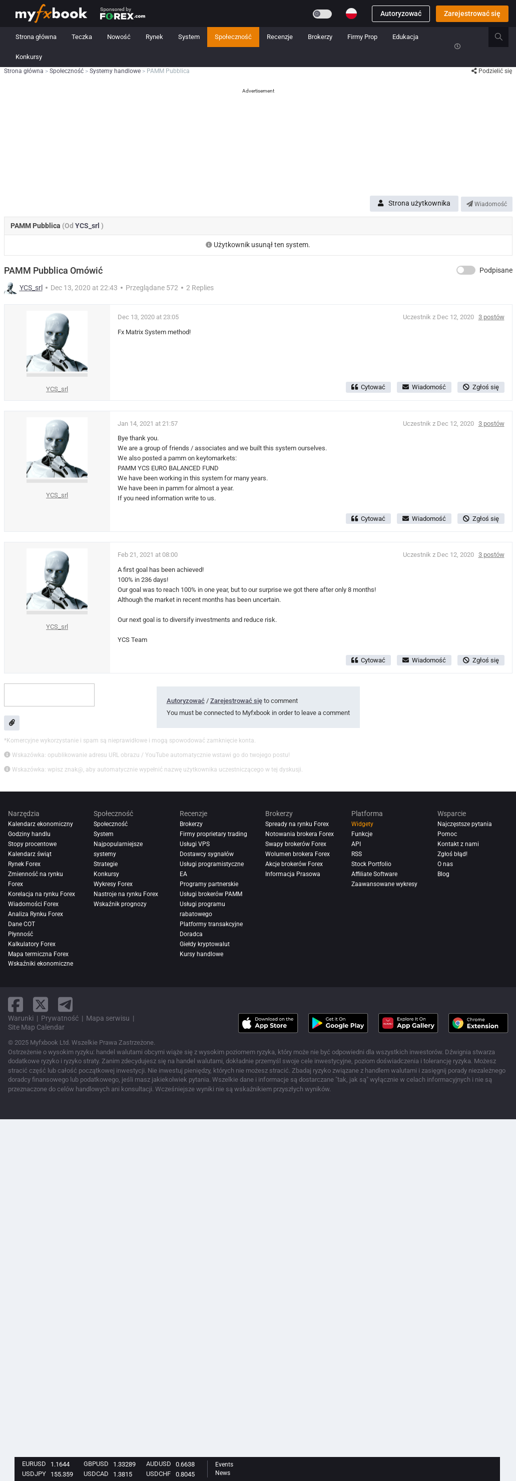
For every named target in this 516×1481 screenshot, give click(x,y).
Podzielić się (491, 71)
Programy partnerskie (209, 884)
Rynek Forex (24, 864)
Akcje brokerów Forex (294, 864)
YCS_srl (88, 226)
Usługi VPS (195, 844)
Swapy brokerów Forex (295, 844)
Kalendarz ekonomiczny (40, 824)
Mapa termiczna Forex (38, 954)
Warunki (21, 1018)
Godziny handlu (29, 834)
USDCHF (158, 1473)
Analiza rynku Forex (35, 914)
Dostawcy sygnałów (207, 854)
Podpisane (495, 270)
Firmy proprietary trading (213, 834)
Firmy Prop (362, 37)
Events (224, 1464)
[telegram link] (65, 1004)
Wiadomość (486, 204)
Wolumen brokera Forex (297, 854)
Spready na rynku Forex (297, 824)
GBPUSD (96, 1463)
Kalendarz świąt (30, 854)
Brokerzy (320, 37)
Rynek (154, 37)
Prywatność (60, 1018)
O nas (445, 864)
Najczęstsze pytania (464, 824)
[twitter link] (40, 1004)
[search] (504, 37)
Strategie (106, 864)
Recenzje (280, 37)
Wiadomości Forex (33, 904)
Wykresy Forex (113, 884)
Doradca (191, 934)
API (356, 844)
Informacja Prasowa (292, 874)
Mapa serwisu (108, 1018)
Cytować (368, 387)
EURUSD (34, 1463)
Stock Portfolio (371, 864)
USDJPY (34, 1473)
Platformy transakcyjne (211, 924)
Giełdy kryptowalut (205, 944)
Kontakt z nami (458, 844)
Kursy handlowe (201, 954)
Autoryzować (400, 14)
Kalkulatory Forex (32, 944)
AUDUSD (158, 1463)
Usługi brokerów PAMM (211, 894)
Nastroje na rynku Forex (126, 894)
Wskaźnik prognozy (120, 904)
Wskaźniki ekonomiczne (40, 964)
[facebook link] (15, 1004)
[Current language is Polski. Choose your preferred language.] (351, 14)
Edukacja (405, 37)
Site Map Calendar (36, 1027)
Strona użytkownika (414, 203)
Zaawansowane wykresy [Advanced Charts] (384, 884)
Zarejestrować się (472, 14)
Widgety (362, 824)
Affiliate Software (374, 874)
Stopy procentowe (32, 844)
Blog (443, 874)
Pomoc (447, 834)
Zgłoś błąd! (452, 854)
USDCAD (96, 1473)
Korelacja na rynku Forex (41, 894)
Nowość (119, 37)
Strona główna (36, 37)
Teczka (82, 37)
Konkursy (29, 57)
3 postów (491, 317)
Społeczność (233, 37)
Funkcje (361, 834)
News (222, 1472)
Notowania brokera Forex (299, 834)
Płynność (20, 934)
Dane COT (21, 924)
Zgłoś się (481, 387)
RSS (356, 854)
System (189, 37)
